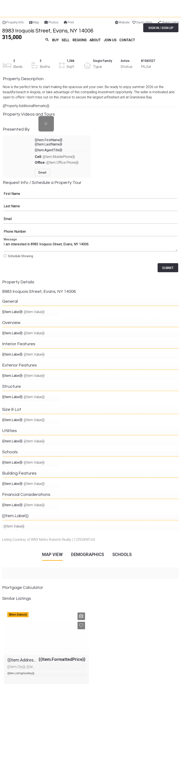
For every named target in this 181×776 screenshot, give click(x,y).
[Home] (35, 23)
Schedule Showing (20, 256)
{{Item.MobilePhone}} (55, 156)
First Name (91, 193)
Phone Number (91, 231)
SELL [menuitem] (65, 40)
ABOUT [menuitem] (94, 40)
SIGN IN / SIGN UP (160, 28)
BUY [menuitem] (55, 40)
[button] (81, 616)
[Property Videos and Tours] (46, 124)
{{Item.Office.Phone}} (56, 162)
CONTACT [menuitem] (127, 40)
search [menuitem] (46, 39)
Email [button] (42, 172)
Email (91, 219)
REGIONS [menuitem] (79, 40)
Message (91, 245)
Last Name (91, 206)
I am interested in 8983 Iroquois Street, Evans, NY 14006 (91, 245)
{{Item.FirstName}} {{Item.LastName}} (48, 142)
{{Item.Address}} (16, 610)
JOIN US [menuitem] (109, 40)
